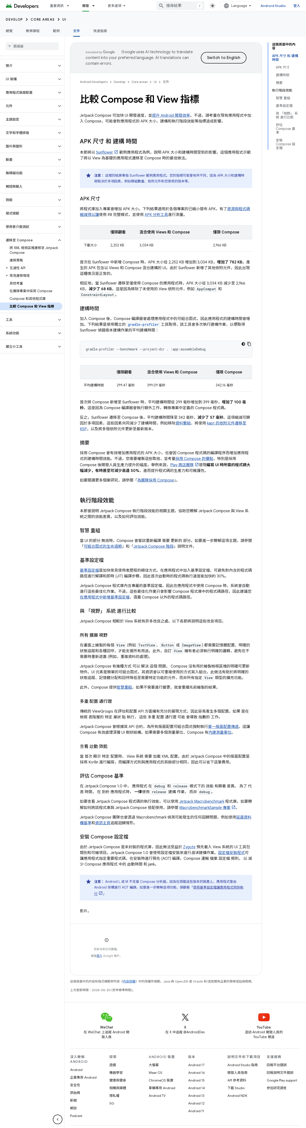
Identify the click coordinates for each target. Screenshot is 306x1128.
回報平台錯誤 (277, 1065)
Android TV (157, 1095)
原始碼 (75, 1093)
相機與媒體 (117, 1088)
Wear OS (155, 1072)
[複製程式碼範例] (249, 344)
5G (111, 1103)
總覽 (9, 31)
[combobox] (180, 5)
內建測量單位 (219, 732)
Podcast (76, 1116)
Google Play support (282, 1080)
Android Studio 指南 (242, 1065)
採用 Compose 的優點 (194, 458)
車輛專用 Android (162, 1088)
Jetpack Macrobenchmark (201, 801)
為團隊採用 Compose (155, 480)
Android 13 (196, 1095)
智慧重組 (124, 687)
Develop (14, 19)
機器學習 (116, 1072)
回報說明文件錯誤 (280, 1072)
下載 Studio (236, 1088)
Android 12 (196, 1103)
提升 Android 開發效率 (171, 115)
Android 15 (196, 1080)
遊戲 (112, 1065)
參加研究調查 (277, 1088)
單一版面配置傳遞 (223, 726)
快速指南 (100, 31)
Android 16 (196, 1072)
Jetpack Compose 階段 (153, 546)
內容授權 (129, 981)
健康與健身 (117, 1080)
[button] (28, 66)
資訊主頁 (102, 823)
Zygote (189, 847)
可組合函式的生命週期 (103, 546)
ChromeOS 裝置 (161, 1080)
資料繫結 (183, 423)
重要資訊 (57, 6)
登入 (297, 6)
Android (76, 1070)
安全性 (75, 1085)
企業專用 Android (83, 1077)
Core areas (43, 19)
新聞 (73, 1100)
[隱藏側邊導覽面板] (57, 1119)
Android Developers (94, 82)
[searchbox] (32, 46)
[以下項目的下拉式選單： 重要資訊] (70, 6)
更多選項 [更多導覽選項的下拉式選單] (114, 6)
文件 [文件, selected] (76, 31)
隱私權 (114, 1095)
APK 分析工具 (156, 214)
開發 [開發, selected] (85, 6)
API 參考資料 (236, 1080)
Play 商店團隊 (182, 465)
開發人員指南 (237, 1072)
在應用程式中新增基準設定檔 (105, 597)
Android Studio (273, 6)
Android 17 (196, 1065)
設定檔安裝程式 (231, 852)
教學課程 (33, 31)
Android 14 (196, 1088)
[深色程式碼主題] (243, 344)
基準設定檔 (89, 570)
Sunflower (104, 152)
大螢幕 (154, 1065)
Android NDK (237, 1095)
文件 (166, 82)
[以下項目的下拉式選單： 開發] (95, 6)
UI (64, 19)
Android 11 (196, 1111)
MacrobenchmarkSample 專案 (204, 807)
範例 (56, 31)
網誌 (73, 1108)
